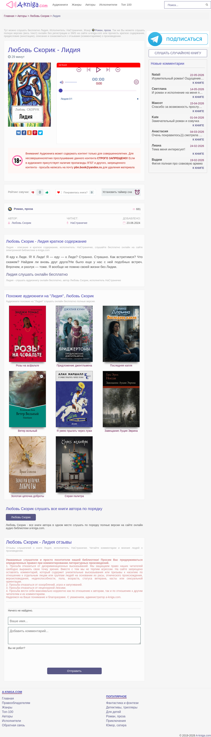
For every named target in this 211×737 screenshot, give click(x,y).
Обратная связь (13, 725)
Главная (8, 698)
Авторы (90, 4)
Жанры (76, 4)
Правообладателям (16, 703)
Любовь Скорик (19, 222)
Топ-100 (7, 711)
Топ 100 (126, 4)
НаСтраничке (77, 222)
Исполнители (108, 4)
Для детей (113, 711)
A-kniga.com (203, 735)
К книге (198, 82)
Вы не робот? (16, 648)
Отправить (74, 670)
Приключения (116, 720)
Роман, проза (101, 30)
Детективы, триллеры (122, 707)
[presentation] (74, 657)
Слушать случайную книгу (178, 53)
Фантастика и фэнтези (122, 703)
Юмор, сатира (116, 725)
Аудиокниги (60, 4)
